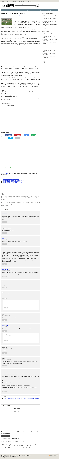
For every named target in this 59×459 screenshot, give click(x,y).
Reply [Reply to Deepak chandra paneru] (4, 287)
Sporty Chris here (5, 269)
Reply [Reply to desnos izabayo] (6, 307)
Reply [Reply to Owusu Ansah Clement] (6, 340)
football (10, 450)
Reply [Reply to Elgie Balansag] (4, 298)
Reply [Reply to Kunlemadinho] (4, 221)
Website (15, 414)
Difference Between (11, 455)
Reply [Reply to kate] (4, 243)
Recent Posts (7, 103)
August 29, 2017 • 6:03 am (6, 315)
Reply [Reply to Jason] (4, 264)
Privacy (4, 457)
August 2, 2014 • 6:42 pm (6, 250)
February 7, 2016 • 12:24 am (7, 282)
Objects (41, 10)
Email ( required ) (17, 411)
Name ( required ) (17, 408)
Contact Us (21, 1)
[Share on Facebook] (8, 135)
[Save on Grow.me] (26, 135)
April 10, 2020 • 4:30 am (6, 359)
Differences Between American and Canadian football (13, 180)
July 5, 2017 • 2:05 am (6, 293)
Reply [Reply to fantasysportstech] (4, 391)
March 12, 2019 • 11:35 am (7, 348)
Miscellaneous (15, 10)
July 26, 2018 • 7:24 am (6, 326)
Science (33, 10)
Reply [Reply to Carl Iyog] (4, 320)
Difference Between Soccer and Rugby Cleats (11, 181)
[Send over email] (33, 135)
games (37, 26)
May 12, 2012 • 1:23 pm (6, 228)
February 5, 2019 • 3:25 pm (8, 335)
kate (3, 238)
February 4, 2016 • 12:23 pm (7, 270)
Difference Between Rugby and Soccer (10, 178)
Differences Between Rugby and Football (11, 179)
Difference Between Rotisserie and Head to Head (12, 182)
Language (49, 10)
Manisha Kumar (10, 105)
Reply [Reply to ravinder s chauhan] (4, 232)
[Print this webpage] (17, 138)
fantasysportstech (5, 371)
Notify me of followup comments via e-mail (10, 438)
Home (2, 1)
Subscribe (51, 455)
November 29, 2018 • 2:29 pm (9, 303)
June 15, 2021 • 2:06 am (6, 372)
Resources (29, 1)
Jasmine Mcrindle (5, 325)
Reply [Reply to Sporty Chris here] (4, 276)
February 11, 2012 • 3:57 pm (7, 214)
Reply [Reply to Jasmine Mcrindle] (4, 331)
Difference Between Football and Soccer (26, 15)
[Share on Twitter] (10, 138)
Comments (56, 455)
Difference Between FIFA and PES (50, 45)
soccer (13, 450)
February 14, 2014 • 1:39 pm (7, 239)
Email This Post (5, 173)
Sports (16, 15)
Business (5, 10)
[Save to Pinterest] (17, 135)
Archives (14, 1)
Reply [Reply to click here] (4, 365)
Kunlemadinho (4, 213)
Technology (25, 10)
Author (3, 103)
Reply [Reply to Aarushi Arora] (4, 353)
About (8, 1)
